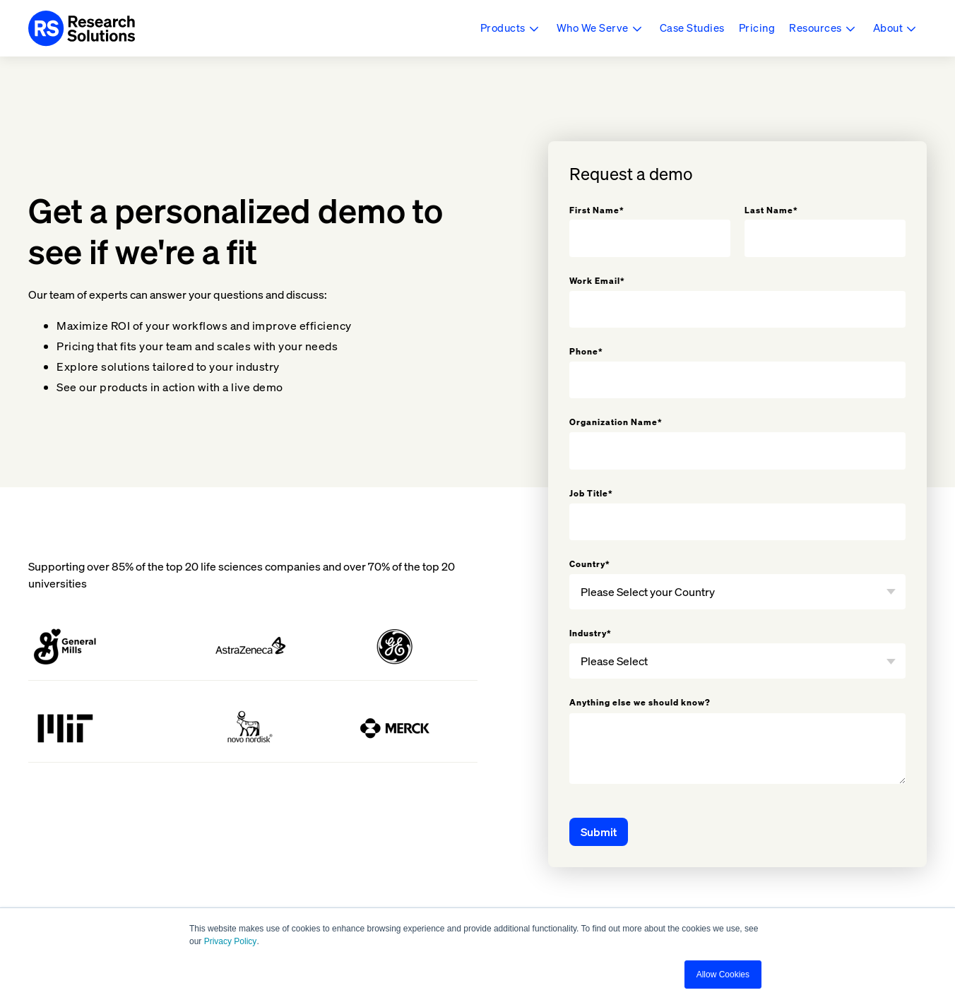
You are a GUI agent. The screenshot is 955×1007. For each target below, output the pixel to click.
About (888, 27)
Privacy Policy (230, 941)
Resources (815, 27)
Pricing (757, 27)
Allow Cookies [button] (722, 974)
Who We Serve (593, 27)
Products (503, 27)
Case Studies (692, 27)
